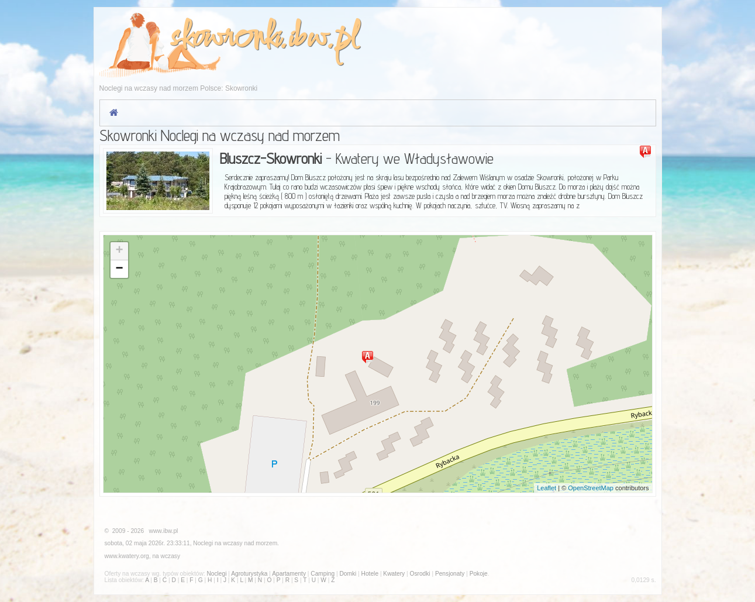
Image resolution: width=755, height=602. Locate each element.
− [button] (119, 269)
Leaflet (546, 487)
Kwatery (394, 573)
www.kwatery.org (127, 556)
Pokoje (479, 573)
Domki (347, 573)
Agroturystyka (249, 573)
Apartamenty (289, 573)
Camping (323, 573)
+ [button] (119, 251)
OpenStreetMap (590, 487)
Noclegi (203, 543)
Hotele (369, 573)
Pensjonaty (449, 573)
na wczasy (166, 556)
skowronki (225, 39)
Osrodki (419, 573)
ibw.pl (322, 39)
